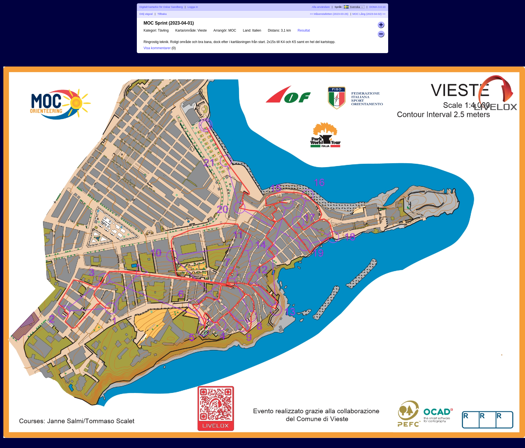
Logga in (193, 6)
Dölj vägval (146, 13)
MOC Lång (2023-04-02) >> (368, 13)
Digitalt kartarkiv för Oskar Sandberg (161, 6)
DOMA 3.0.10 (377, 6)
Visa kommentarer (157, 48)
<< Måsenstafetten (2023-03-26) (329, 13)
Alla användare (321, 6)
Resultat (304, 30)
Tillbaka (162, 13)
